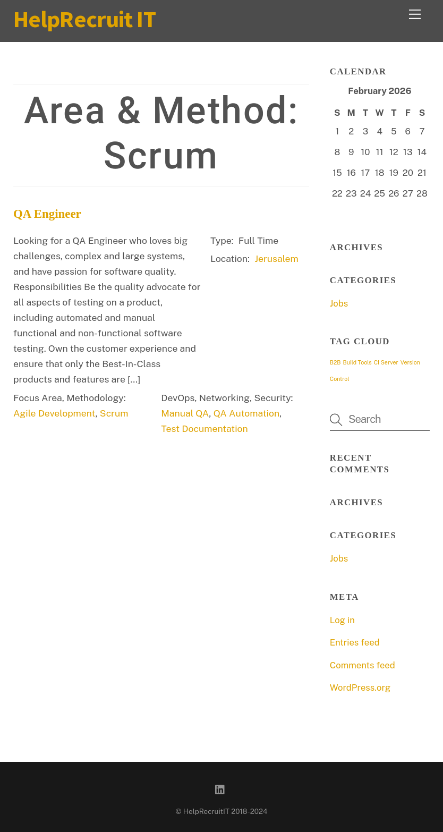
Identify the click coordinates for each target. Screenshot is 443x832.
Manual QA (185, 413)
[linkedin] (220, 788)
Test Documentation (204, 428)
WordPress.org (360, 687)
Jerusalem (276, 258)
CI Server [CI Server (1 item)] (386, 362)
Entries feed (355, 642)
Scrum (114, 413)
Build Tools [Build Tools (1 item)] (357, 362)
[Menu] (414, 14)
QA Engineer (47, 213)
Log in (342, 620)
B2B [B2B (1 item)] (335, 362)
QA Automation (246, 413)
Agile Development (54, 413)
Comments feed (362, 665)
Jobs (339, 303)
